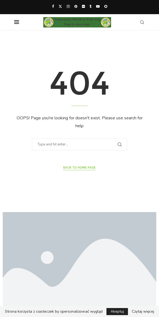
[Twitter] (60, 6)
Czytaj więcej (143, 311)
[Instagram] (68, 6)
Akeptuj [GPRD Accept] (117, 311)
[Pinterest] (75, 6)
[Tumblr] (90, 6)
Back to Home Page (79, 167)
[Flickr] (83, 6)
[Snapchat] (105, 6)
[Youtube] (98, 6)
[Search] (142, 22)
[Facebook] (53, 6)
